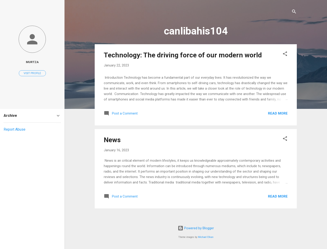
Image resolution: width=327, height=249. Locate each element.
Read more (278, 113)
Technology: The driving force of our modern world (183, 55)
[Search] (294, 12)
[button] (285, 54)
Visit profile (32, 73)
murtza (32, 62)
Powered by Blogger (196, 228)
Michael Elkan (205, 237)
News (112, 140)
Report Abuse (14, 129)
